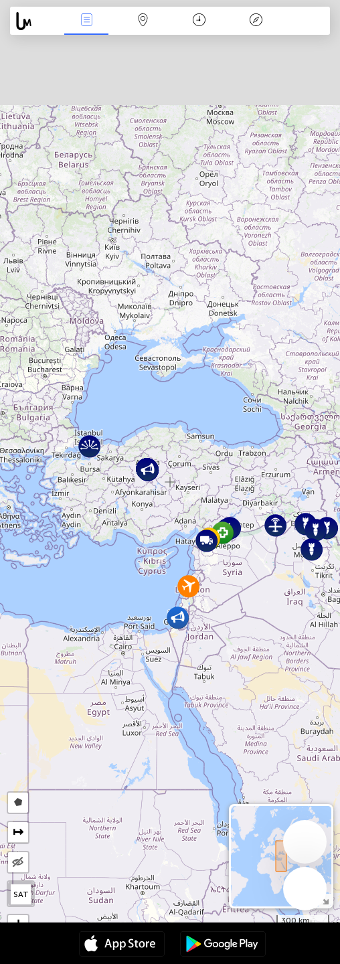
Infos (86, 21)
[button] (222, 532)
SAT (21, 894)
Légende (255, 21)
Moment (199, 21)
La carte (142, 21)
